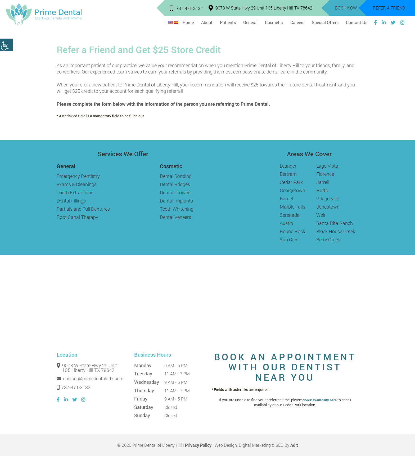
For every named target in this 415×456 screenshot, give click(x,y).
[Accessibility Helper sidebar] (6, 45)
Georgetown (292, 190)
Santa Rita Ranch (334, 223)
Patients (228, 22)
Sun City (288, 239)
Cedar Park (291, 182)
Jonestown (328, 207)
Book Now (346, 8)
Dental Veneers (175, 217)
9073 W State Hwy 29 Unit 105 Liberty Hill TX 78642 (260, 8)
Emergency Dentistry (78, 176)
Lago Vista (327, 166)
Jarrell (322, 182)
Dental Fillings (71, 200)
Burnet (287, 198)
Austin (286, 223)
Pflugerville (327, 198)
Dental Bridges (175, 184)
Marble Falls (292, 207)
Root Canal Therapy (77, 217)
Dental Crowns (175, 192)
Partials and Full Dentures (83, 209)
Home (188, 22)
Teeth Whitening (176, 209)
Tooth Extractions (75, 192)
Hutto (322, 190)
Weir (321, 215)
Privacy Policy (198, 445)
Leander (288, 166)
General (250, 22)
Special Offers (325, 22)
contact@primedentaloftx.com (90, 378)
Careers (297, 22)
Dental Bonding (176, 176)
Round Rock (292, 231)
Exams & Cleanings (77, 184)
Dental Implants (176, 200)
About (207, 22)
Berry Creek (328, 239)
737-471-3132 (186, 8)
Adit (294, 445)
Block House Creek (335, 231)
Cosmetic (274, 22)
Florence (325, 174)
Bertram (288, 174)
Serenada (290, 215)
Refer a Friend (389, 8)
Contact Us (356, 22)
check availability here (320, 400)
